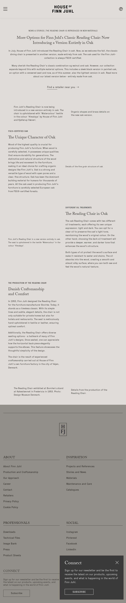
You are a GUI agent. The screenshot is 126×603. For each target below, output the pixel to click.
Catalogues (73, 489)
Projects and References (81, 466)
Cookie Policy (11, 505)
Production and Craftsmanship (21, 472)
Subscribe (80, 592)
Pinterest (71, 535)
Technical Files (12, 535)
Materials (71, 477)
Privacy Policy (11, 500)
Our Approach (11, 477)
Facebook (72, 541)
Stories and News (76, 472)
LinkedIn (71, 546)
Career (7, 483)
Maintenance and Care (79, 483)
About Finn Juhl (12, 466)
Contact (8, 489)
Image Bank (10, 541)
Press (6, 546)
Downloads (9, 530)
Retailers (8, 494)
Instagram (72, 530)
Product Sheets (12, 552)
